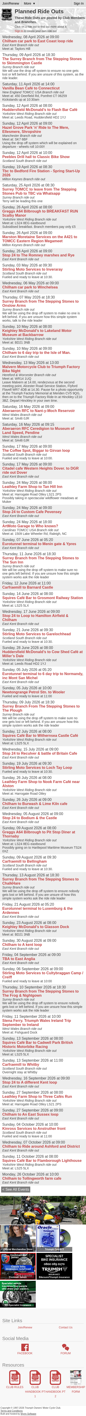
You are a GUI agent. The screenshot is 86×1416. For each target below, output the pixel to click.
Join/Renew (25, 1327)
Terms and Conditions (11, 1411)
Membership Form (76, 1389)
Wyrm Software (28, 1414)
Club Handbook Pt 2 (55, 1392)
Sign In (19, 31)
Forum (66, 1353)
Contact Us (65, 1327)
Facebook (25, 1353)
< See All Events (15, 1189)
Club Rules (14, 1387)
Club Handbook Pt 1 (35, 1392)
